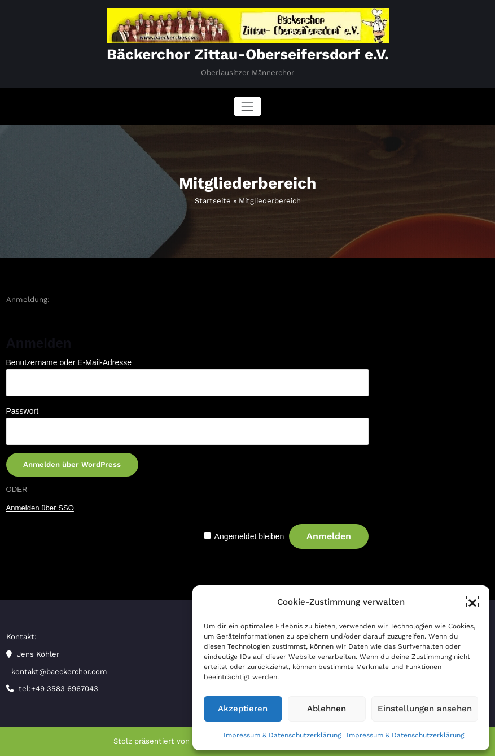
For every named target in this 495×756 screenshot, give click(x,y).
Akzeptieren (243, 708)
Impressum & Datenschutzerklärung (282, 735)
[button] (472, 602)
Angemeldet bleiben (249, 536)
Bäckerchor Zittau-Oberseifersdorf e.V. (248, 54)
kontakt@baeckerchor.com (59, 671)
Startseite (213, 200)
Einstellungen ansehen (425, 708)
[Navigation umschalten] (247, 106)
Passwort (22, 411)
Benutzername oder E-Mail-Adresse (69, 362)
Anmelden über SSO (40, 508)
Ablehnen (326, 708)
